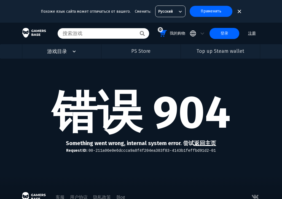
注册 (252, 33)
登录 (224, 33)
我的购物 (171, 32)
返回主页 (205, 143)
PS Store (141, 51)
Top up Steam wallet (220, 51)
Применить (211, 11)
